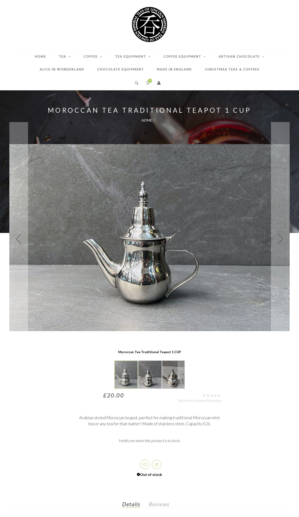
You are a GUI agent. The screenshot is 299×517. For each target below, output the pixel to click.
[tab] (135, 505)
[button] (18, 238)
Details (131, 504)
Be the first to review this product (199, 400)
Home (40, 56)
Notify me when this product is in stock (149, 440)
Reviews (159, 504)
